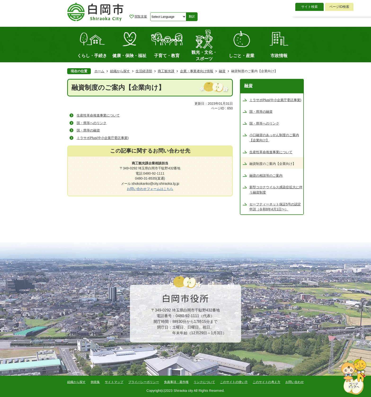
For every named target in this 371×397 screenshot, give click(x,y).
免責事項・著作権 (176, 382)
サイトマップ (114, 382)
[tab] (309, 7)
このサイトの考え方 (266, 382)
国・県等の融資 (88, 130)
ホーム (99, 71)
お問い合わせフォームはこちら (150, 189)
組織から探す (120, 71)
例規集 (95, 382)
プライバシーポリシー (143, 382)
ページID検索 (339, 7)
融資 (222, 71)
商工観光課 (166, 71)
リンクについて (204, 382)
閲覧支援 (141, 16)
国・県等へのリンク (91, 123)
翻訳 (192, 16)
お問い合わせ (294, 382)
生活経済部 (144, 71)
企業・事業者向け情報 (196, 71)
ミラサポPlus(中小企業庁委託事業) (103, 138)
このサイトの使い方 (234, 382)
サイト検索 (309, 7)
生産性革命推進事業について (98, 115)
